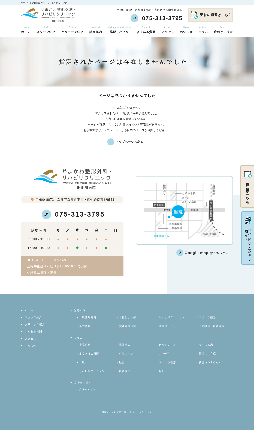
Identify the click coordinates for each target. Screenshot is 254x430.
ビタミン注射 (167, 344)
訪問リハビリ (119, 30)
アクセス (167, 30)
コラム (203, 30)
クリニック (126, 353)
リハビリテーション (172, 317)
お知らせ (186, 30)
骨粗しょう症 (127, 317)
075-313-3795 (73, 214)
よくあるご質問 (89, 353)
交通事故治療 (127, 326)
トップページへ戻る (129, 141)
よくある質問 (146, 30)
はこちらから (207, 253)
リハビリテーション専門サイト (248, 238)
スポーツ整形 (207, 317)
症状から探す (223, 30)
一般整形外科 (87, 317)
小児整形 (85, 344)
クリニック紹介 (72, 30)
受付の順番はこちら (211, 15)
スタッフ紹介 (46, 30)
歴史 (122, 362)
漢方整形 (85, 326)
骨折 (162, 371)
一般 (82, 362)
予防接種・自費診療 (211, 326)
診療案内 (95, 30)
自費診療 (125, 371)
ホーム (26, 30)
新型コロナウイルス (211, 362)
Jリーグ (164, 353)
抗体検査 (125, 344)
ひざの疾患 (206, 344)
